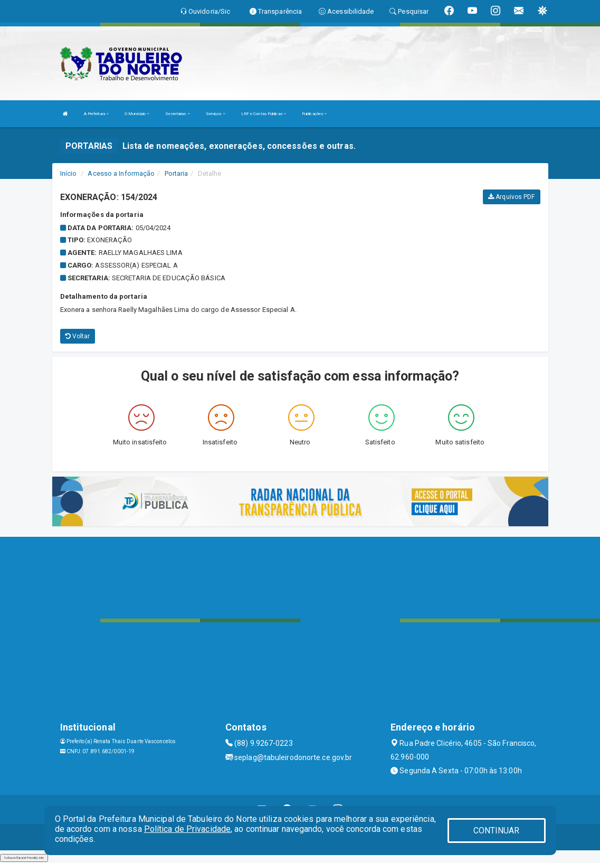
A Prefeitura (96, 113)
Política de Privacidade (187, 829)
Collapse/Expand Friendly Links (24, 857)
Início (68, 173)
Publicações (314, 113)
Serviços (215, 113)
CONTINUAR (496, 831)
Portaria (176, 173)
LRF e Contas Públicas (263, 113)
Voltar (77, 336)
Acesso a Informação (121, 173)
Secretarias (177, 113)
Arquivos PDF (511, 197)
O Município (137, 113)
